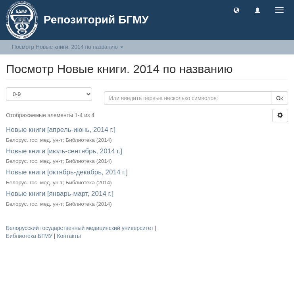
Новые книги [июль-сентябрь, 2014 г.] (64, 151)
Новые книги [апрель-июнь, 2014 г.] (60, 129)
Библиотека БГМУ (30, 236)
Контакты (69, 236)
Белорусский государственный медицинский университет (80, 228)
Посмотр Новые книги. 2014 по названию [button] (67, 47)
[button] (236, 10)
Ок (279, 98)
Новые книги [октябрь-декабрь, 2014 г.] (67, 172)
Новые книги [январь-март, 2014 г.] (59, 193)
